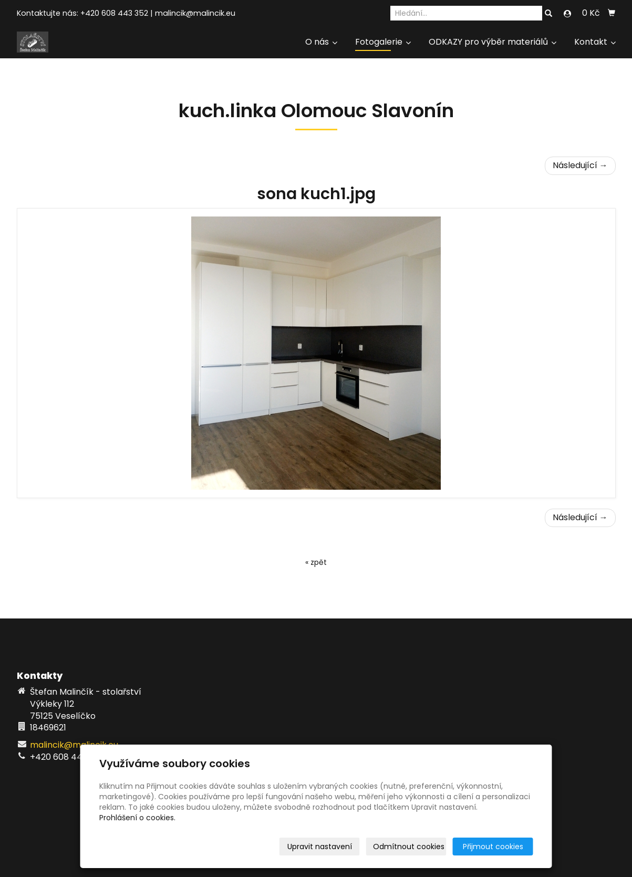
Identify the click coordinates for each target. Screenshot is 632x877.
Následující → (580, 165)
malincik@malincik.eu (195, 13)
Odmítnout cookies (408, 846)
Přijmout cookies (493, 846)
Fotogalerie (383, 42)
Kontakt (595, 42)
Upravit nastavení (319, 846)
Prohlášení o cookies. (137, 817)
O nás (321, 42)
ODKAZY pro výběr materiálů (492, 42)
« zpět (316, 562)
